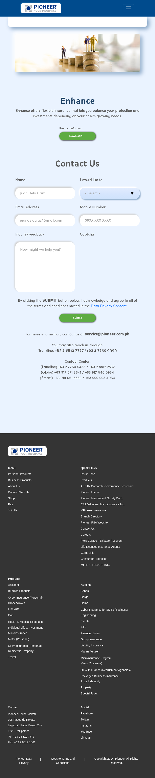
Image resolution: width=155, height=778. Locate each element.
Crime (84, 603)
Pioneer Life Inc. (91, 492)
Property (86, 687)
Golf (10, 615)
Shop (11, 498)
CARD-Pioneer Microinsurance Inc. (103, 504)
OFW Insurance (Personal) (25, 645)
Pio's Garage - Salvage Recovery (102, 540)
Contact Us (88, 528)
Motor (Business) (91, 663)
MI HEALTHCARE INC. (95, 564)
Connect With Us (18, 492)
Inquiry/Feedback (29, 235)
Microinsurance (17, 633)
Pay (10, 504)
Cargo (84, 597)
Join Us (13, 510)
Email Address (27, 207)
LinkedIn (86, 737)
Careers (86, 534)
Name (20, 180)
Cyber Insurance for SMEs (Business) (104, 609)
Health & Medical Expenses (25, 621)
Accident (13, 584)
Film (83, 627)
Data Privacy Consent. (109, 306)
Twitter (85, 719)
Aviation (86, 584)
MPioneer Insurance (93, 510)
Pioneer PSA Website (94, 522)
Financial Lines (90, 633)
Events (85, 621)
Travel (12, 657)
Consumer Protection (94, 558)
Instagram (87, 725)
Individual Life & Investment (25, 627)
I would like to (91, 180)
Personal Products (19, 474)
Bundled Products (19, 591)
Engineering (88, 615)
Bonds (85, 591)
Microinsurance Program (96, 658)
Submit (77, 317)
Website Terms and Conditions (63, 760)
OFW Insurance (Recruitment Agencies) (106, 670)
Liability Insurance (92, 645)
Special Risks (89, 693)
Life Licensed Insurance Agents (100, 546)
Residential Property (21, 651)
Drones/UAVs (16, 603)
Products (86, 480)
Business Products (19, 480)
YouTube (86, 731)
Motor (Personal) (18, 639)
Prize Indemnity (90, 681)
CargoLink (87, 552)
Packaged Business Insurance (100, 676)
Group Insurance (91, 639)
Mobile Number (93, 207)
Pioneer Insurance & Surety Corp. (102, 498)
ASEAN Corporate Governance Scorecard (107, 486)
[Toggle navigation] (128, 8)
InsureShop (88, 474)
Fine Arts (13, 609)
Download (81, 136)
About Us (14, 486)
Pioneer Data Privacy (24, 760)
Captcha (87, 235)
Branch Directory (91, 516)
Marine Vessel (89, 651)
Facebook (87, 713)
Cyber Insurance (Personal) (25, 597)
